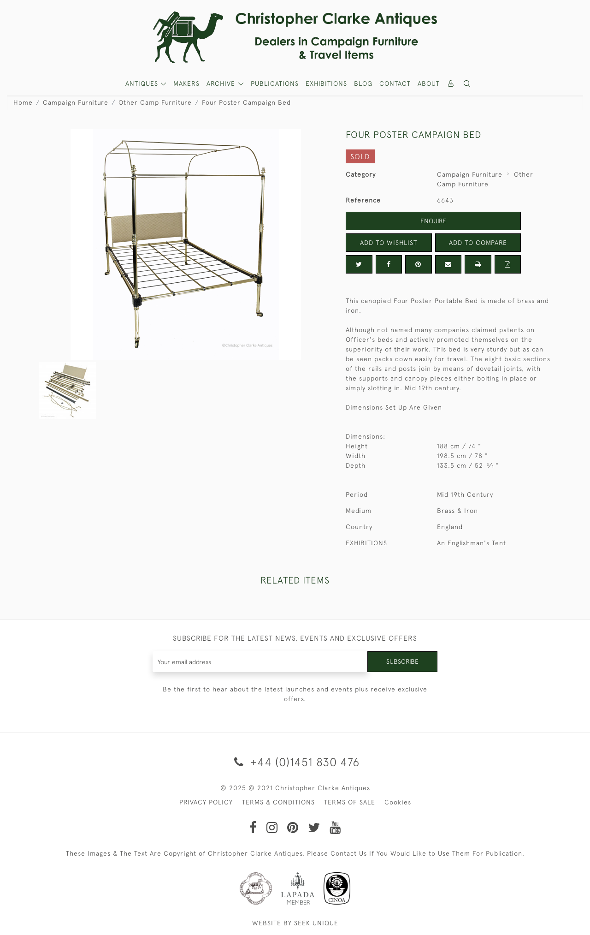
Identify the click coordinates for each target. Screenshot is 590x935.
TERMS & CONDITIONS (278, 802)
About (429, 83)
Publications (275, 83)
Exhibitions (326, 83)
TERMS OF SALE (349, 802)
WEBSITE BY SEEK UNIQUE (295, 923)
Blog (363, 83)
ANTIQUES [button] (142, 83)
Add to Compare (478, 242)
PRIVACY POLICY (206, 802)
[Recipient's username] (260, 661)
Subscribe (402, 661)
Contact (395, 83)
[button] (467, 84)
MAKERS (186, 83)
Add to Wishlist (388, 242)
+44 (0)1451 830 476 (295, 761)
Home (23, 102)
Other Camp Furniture (155, 102)
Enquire (433, 221)
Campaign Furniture (75, 102)
